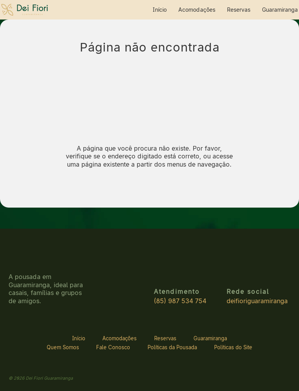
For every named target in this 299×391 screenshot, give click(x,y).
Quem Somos (63, 347)
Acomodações (196, 9)
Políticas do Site (233, 347)
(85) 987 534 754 (180, 301)
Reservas (238, 9)
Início (160, 9)
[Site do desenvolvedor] (274, 378)
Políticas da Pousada (172, 347)
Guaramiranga (280, 9)
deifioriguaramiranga (257, 301)
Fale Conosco (113, 347)
